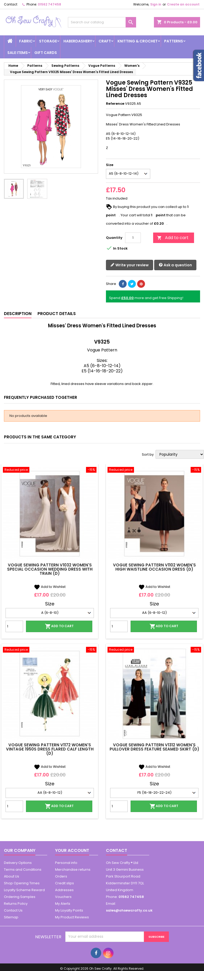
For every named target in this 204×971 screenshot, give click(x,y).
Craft (105, 41)
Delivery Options (18, 862)
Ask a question (175, 265)
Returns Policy (16, 903)
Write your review (129, 265)
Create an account (183, 4)
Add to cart (173, 238)
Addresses (64, 889)
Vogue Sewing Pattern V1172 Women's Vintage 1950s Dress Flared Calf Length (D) (50, 749)
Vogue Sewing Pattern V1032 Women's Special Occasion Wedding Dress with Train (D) (50, 569)
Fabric (26, 41)
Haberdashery (77, 41)
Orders (61, 876)
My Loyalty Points (69, 910)
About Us (11, 876)
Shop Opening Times (22, 883)
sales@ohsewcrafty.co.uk (129, 910)
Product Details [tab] (56, 314)
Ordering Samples (19, 896)
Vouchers (63, 896)
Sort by (148, 454)
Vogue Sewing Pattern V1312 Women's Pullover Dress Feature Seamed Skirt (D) (154, 747)
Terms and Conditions (22, 869)
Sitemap (11, 917)
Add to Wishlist (50, 586)
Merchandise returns (72, 869)
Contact (10, 4)
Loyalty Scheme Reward (24, 889)
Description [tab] (17, 314)
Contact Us (13, 910)
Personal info (66, 862)
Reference (115, 103)
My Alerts (62, 903)
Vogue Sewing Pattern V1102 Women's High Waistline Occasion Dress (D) (154, 567)
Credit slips (64, 883)
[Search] (102, 22)
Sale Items (17, 52)
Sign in (155, 4)
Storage (48, 41)
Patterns (173, 41)
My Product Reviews (72, 917)
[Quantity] (133, 238)
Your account (72, 850)
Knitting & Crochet (137, 41)
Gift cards (45, 52)
